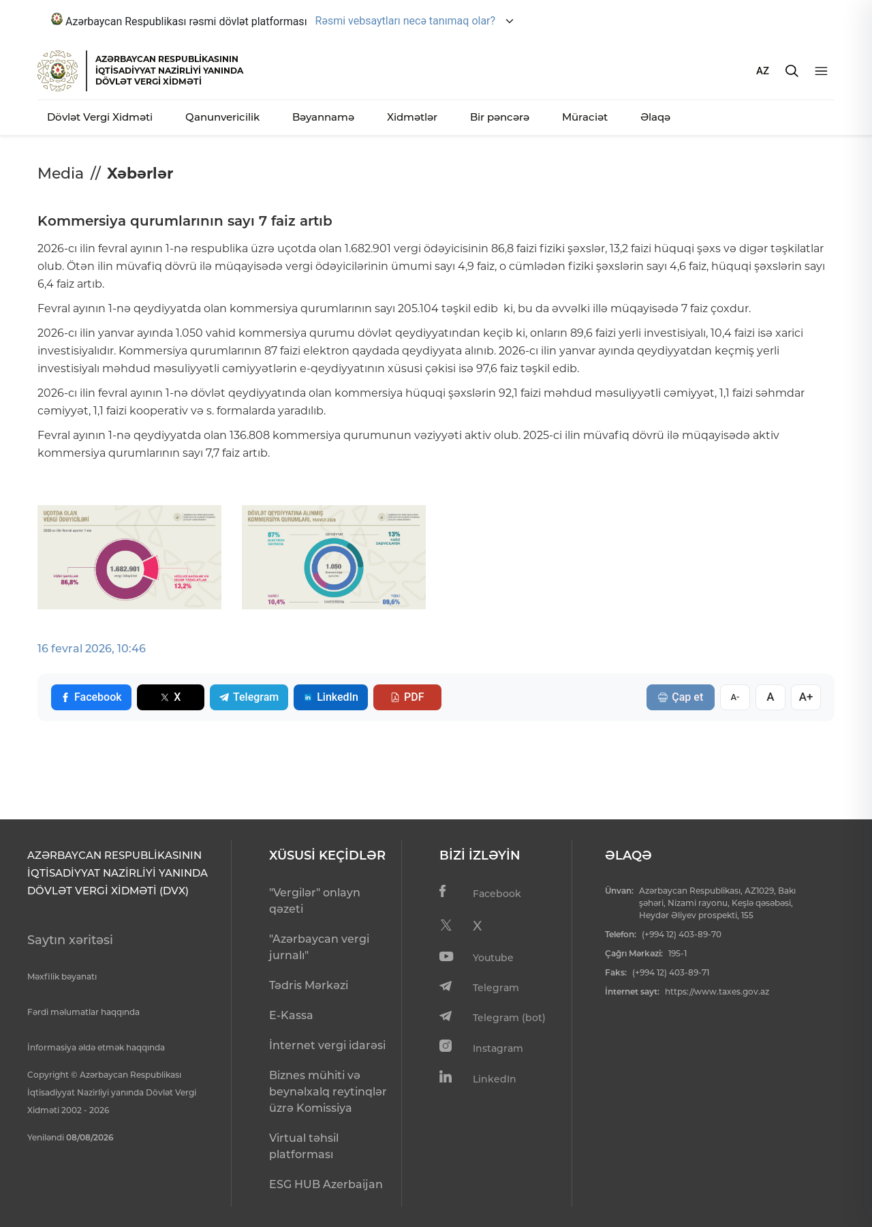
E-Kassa (291, 1015)
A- (734, 697)
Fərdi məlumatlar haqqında (83, 1012)
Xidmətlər (412, 116)
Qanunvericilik (222, 116)
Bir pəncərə (499, 116)
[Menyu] (821, 71)
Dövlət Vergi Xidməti (100, 116)
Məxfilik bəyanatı (62, 976)
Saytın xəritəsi (70, 940)
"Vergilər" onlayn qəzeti (314, 900)
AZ (762, 71)
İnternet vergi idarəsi (327, 1045)
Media (60, 173)
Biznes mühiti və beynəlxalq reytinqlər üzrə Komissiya (328, 1092)
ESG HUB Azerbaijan (326, 1184)
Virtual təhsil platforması (304, 1146)
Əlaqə (655, 116)
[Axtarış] (792, 70)
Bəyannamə (323, 116)
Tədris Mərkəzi (308, 985)
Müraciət (585, 116)
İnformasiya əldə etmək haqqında (96, 1047)
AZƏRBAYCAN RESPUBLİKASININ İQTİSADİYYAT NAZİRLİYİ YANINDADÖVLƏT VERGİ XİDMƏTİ (169, 70)
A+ (806, 696)
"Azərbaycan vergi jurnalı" (319, 947)
